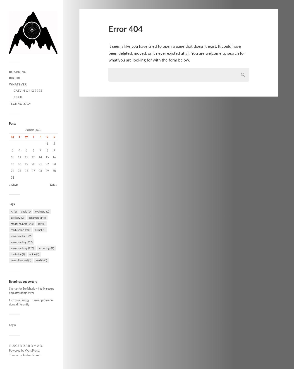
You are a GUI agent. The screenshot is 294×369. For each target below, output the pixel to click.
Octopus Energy (19, 300)
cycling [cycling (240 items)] (42, 211)
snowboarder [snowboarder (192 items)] (21, 235)
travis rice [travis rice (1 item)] (18, 254)
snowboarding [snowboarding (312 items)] (22, 242)
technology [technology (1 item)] (46, 248)
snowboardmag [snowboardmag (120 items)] (22, 248)
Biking (14, 78)
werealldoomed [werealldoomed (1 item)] (21, 260)
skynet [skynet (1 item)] (40, 229)
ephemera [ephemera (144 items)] (37, 217)
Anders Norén (31, 355)
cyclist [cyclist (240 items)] (17, 217)
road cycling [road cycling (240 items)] (20, 229)
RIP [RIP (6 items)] (41, 223)
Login (12, 325)
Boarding (17, 72)
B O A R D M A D (31, 346)
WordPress (32, 350)
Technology (20, 104)
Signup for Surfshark (22, 288)
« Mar (13, 184)
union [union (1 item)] (34, 254)
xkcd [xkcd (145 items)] (41, 260)
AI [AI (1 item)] (14, 211)
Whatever (18, 84)
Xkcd (18, 97)
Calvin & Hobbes (28, 90)
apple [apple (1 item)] (26, 211)
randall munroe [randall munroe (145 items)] (22, 223)
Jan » (54, 184)
